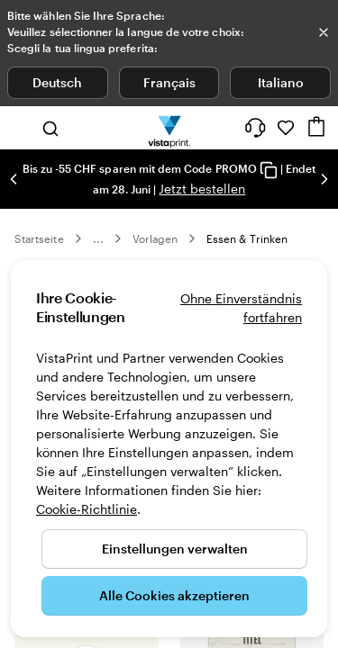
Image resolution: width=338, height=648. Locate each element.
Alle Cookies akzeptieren (174, 595)
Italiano (281, 82)
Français (169, 82)
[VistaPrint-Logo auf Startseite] (169, 127)
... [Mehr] (98, 238)
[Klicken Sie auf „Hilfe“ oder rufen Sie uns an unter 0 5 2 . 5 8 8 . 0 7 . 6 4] (255, 127)
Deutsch (57, 82)
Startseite (39, 238)
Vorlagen (155, 238)
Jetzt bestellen (202, 188)
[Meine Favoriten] (286, 128)
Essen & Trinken (247, 238)
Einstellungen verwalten (175, 548)
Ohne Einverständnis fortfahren (241, 308)
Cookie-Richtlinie (86, 509)
